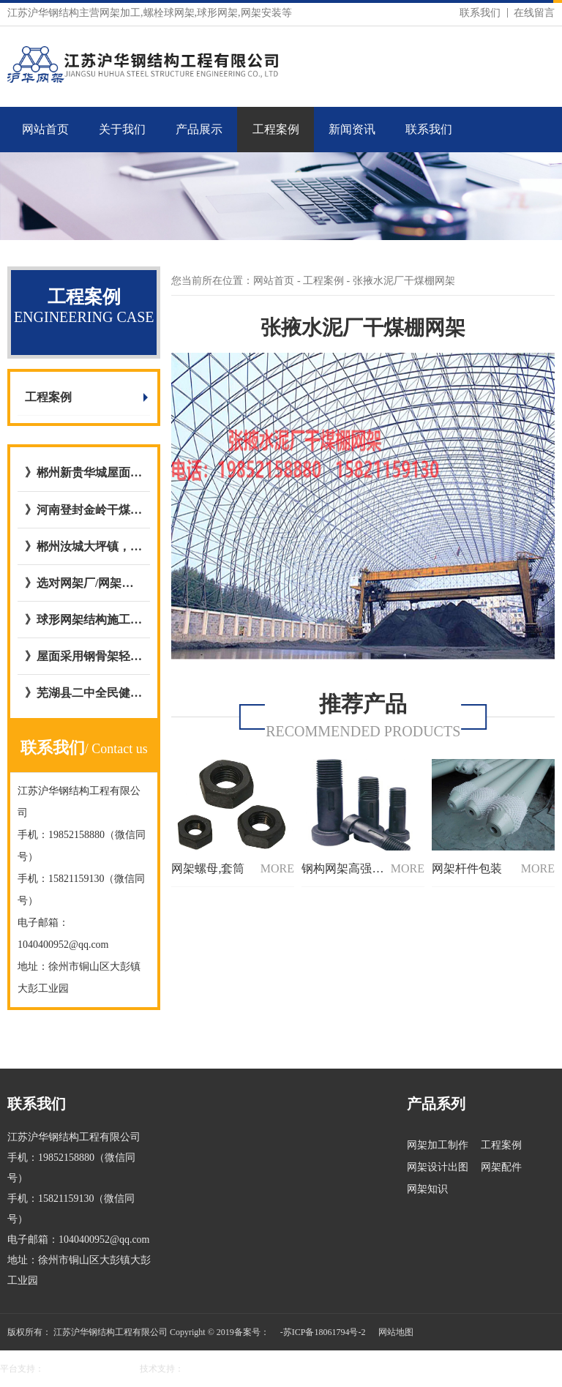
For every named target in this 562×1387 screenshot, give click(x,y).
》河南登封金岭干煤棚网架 (84, 510)
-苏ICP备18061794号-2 (323, 1332)
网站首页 (45, 129)
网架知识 (427, 1189)
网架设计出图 (437, 1167)
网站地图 (395, 1332)
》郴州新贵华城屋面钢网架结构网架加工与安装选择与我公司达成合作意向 (84, 472)
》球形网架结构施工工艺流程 (84, 619)
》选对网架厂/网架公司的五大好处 (84, 583)
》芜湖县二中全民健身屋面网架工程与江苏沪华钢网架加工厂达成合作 (84, 693)
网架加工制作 (437, 1145)
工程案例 (275, 129)
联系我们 (480, 12)
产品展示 (199, 129)
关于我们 (122, 129)
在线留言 (534, 12)
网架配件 (501, 1167)
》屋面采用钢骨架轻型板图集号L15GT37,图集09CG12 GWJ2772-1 (84, 656)
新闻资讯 (352, 129)
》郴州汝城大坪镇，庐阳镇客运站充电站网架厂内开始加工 (84, 546)
